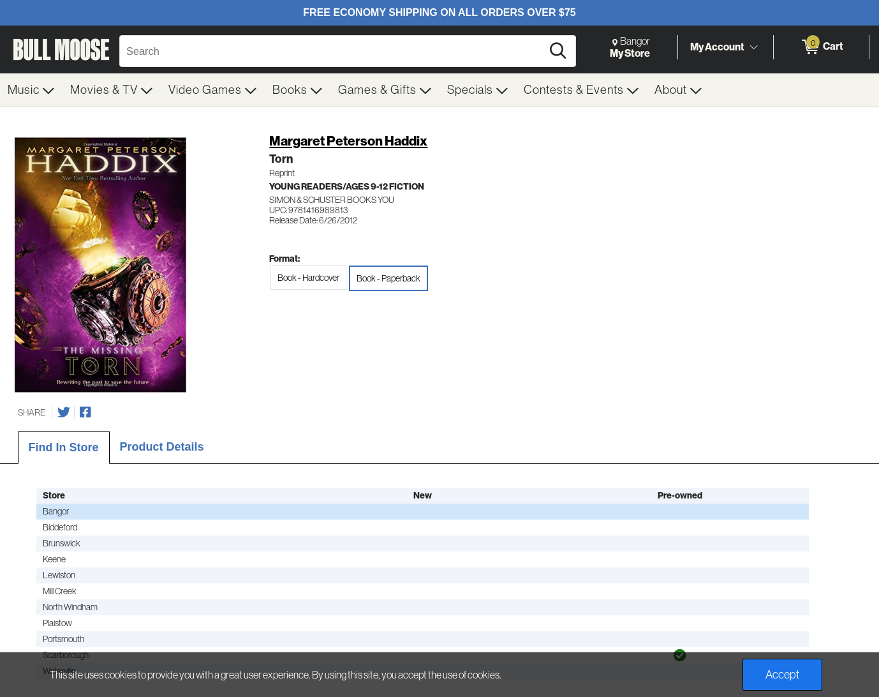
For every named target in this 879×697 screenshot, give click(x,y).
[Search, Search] (332, 51)
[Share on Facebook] (85, 412)
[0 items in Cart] (821, 47)
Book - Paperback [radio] (388, 278)
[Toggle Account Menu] (753, 48)
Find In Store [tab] (64, 447)
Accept (782, 674)
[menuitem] (31, 90)
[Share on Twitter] (63, 412)
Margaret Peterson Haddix (348, 140)
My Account (717, 46)
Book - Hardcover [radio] (308, 278)
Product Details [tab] (162, 446)
